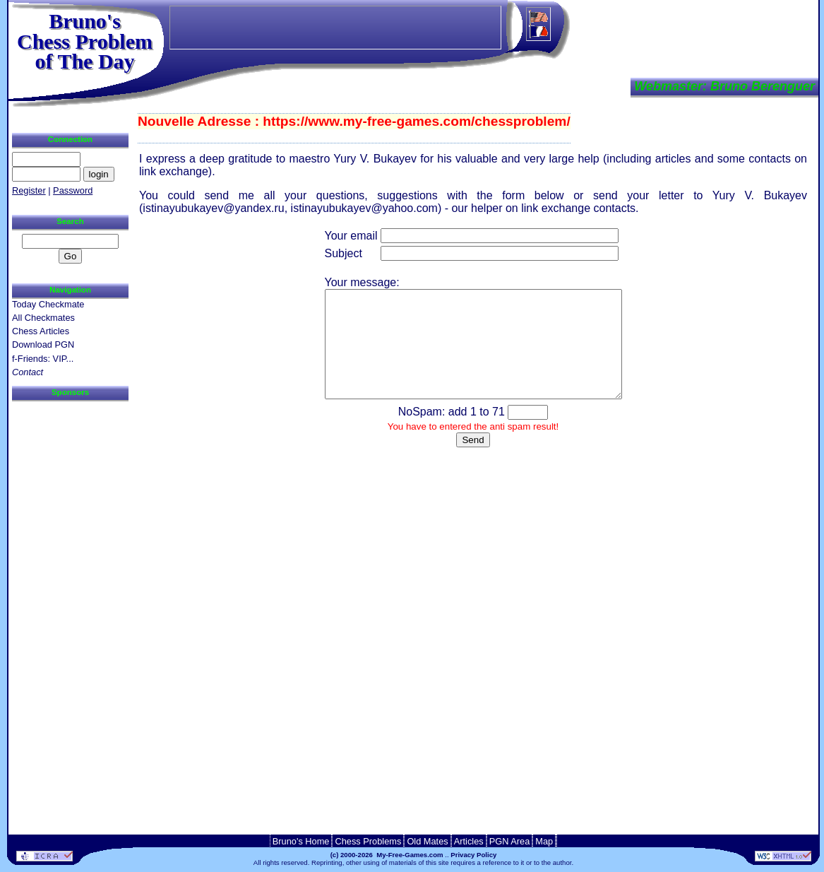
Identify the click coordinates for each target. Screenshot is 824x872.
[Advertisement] (68, 613)
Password (72, 190)
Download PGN (43, 344)
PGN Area (509, 841)
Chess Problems (368, 841)
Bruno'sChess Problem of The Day (85, 41)
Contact (27, 372)
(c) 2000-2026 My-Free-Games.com (386, 855)
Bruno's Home (301, 841)
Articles (469, 841)
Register (29, 190)
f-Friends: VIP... (42, 358)
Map (544, 841)
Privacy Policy (473, 855)
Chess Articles (40, 331)
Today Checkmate (48, 304)
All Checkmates (43, 317)
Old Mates (427, 841)
